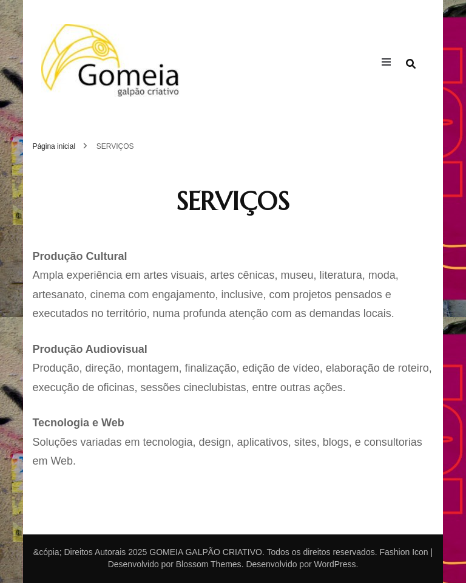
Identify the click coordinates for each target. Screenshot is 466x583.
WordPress (335, 564)
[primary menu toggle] (389, 64)
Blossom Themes (208, 564)
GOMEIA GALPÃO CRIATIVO (205, 552)
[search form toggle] (411, 64)
